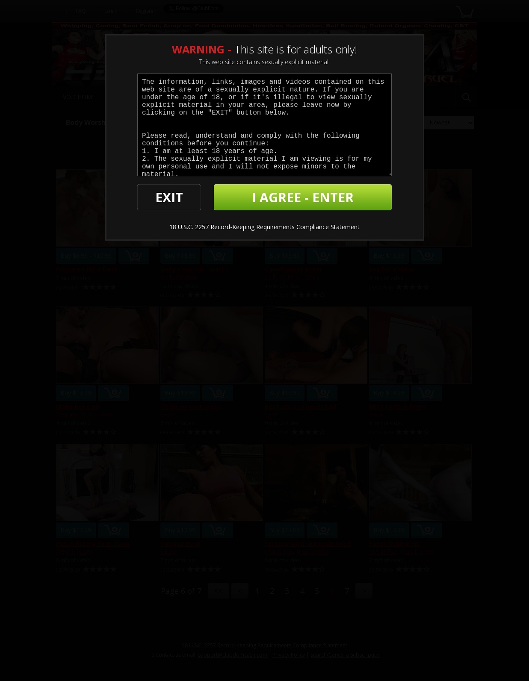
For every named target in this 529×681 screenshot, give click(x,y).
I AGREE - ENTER (303, 197)
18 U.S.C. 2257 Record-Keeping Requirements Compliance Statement (264, 227)
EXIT (169, 197)
